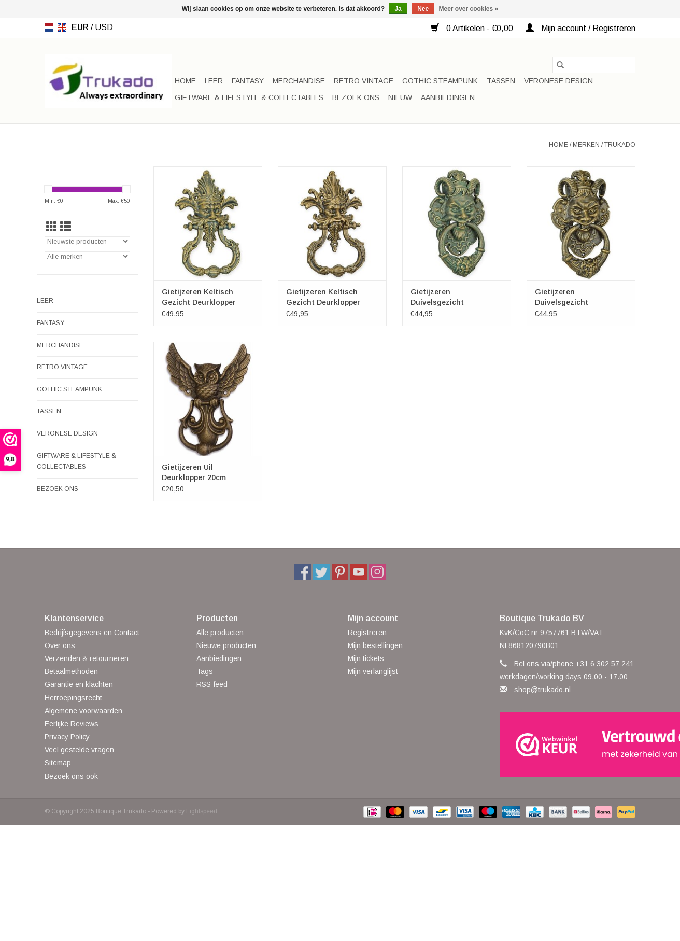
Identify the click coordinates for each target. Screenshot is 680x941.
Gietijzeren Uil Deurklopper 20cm (194, 472)
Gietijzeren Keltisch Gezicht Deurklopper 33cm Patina (199, 297)
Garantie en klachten (79, 684)
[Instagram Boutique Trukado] (377, 572)
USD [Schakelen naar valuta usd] (104, 27)
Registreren (367, 632)
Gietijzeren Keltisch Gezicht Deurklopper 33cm (323, 297)
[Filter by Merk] (87, 256)
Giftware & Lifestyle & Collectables (249, 97)
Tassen (501, 81)
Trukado (619, 144)
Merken (586, 144)
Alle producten (220, 632)
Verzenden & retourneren (87, 658)
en (62, 27)
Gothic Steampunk (440, 81)
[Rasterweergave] (51, 227)
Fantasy (248, 81)
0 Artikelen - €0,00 (473, 28)
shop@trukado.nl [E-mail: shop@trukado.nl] (542, 689)
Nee (423, 8)
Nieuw (400, 97)
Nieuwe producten (226, 645)
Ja (397, 8)
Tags (204, 671)
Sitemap (58, 763)
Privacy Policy (67, 737)
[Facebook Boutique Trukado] (302, 572)
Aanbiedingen (448, 97)
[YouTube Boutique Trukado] (358, 572)
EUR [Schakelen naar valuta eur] (81, 27)
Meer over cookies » (469, 8)
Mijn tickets (366, 658)
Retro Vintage (363, 81)
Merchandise (299, 81)
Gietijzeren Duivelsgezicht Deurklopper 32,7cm (570, 297)
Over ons (60, 645)
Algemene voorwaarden (83, 711)
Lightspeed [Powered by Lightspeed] (201, 811)
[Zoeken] (593, 65)
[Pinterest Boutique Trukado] (340, 572)
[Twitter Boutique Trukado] (321, 572)
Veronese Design (558, 81)
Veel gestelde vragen (79, 750)
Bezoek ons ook (71, 776)
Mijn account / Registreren (580, 28)
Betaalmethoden (71, 671)
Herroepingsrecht (73, 698)
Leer (214, 81)
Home (185, 81)
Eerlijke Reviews (71, 724)
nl (49, 27)
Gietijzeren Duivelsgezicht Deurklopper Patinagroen (455, 297)
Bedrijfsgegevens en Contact (92, 632)
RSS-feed (212, 684)
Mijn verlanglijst (373, 671)
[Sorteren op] (87, 241)
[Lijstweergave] (65, 227)
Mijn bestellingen (375, 645)
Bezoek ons (355, 97)
